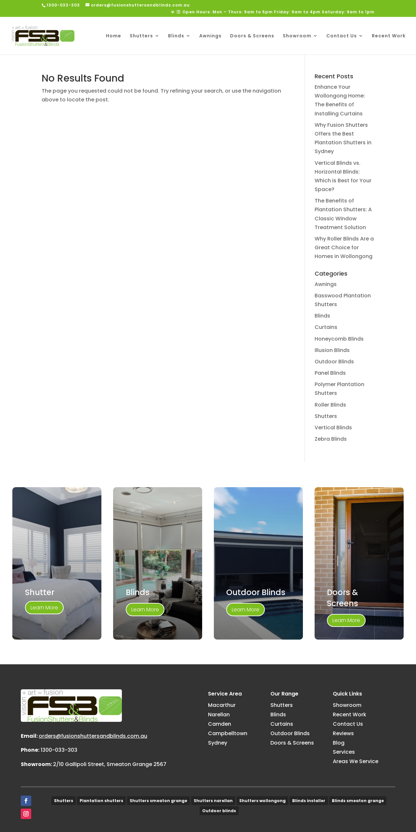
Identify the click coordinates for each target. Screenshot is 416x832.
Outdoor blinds (219, 810)
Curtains (326, 327)
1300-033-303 (59, 750)
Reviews (343, 733)
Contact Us (341, 36)
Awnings (210, 36)
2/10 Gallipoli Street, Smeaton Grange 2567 (109, 764)
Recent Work (389, 36)
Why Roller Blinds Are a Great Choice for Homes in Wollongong (344, 247)
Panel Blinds (330, 373)
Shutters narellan (213, 800)
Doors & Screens (252, 36)
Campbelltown (227, 733)
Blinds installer (308, 800)
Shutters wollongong (262, 800)
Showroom (297, 36)
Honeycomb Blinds (339, 339)
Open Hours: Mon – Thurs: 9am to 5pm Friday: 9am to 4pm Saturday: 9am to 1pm (278, 12)
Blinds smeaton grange (358, 800)
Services (344, 752)
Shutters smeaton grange (158, 800)
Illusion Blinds (332, 350)
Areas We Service (355, 761)
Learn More (44, 607)
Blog (338, 743)
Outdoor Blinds (334, 361)
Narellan (219, 714)
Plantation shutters (101, 800)
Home (113, 36)
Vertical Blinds (333, 427)
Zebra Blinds (331, 439)
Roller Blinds (330, 405)
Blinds (176, 36)
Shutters (141, 36)
